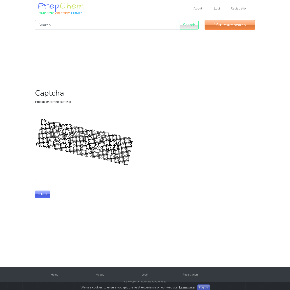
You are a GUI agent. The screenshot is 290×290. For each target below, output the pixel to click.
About (100, 275)
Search (189, 25)
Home (54, 275)
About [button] (197, 8)
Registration (239, 8)
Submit (42, 194)
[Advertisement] (145, 60)
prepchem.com (156, 282)
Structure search (230, 25)
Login (217, 8)
